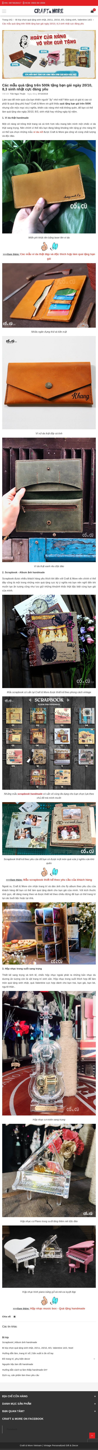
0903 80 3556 (38, 3)
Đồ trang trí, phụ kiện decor (16, 1358)
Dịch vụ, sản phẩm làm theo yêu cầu (20, 1375)
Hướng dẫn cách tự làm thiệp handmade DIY (24, 1369)
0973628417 (15, 3)
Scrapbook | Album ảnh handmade (19, 1342)
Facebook (12, 1429)
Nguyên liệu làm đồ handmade (17, 1364)
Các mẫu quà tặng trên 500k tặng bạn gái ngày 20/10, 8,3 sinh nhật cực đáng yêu (47, 87)
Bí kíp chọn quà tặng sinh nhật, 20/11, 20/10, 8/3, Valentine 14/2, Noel (37, 1347)
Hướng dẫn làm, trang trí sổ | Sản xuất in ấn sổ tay (27, 1353)
